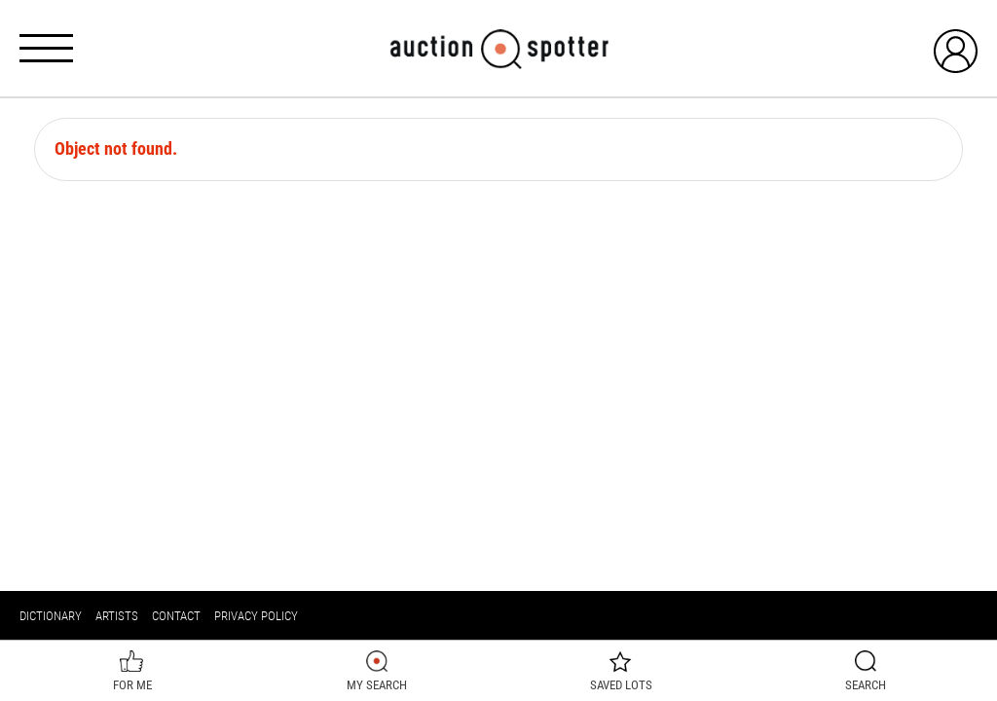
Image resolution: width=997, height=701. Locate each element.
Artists (116, 616)
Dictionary (50, 616)
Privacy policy (256, 616)
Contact (176, 616)
